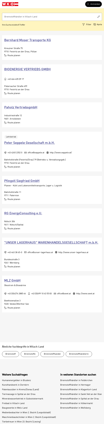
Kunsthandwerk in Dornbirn (15, 385)
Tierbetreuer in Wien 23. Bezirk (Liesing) (21, 422)
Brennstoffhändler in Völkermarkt (76, 403)
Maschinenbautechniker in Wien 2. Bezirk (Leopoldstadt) (29, 417)
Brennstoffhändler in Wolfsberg (75, 408)
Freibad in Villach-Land (13, 403)
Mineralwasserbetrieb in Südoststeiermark (22, 399)
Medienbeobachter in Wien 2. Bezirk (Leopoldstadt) (26, 413)
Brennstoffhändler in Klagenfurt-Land (78, 390)
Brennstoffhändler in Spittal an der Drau (79, 399)
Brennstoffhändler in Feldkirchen (76, 380)
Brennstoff (10, 354)
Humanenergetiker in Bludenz (16, 380)
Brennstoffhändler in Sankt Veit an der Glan (81, 394)
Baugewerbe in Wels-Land (14, 408)
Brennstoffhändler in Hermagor (75, 385)
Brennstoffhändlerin (79, 354)
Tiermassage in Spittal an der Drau (18, 394)
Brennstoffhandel (52, 354)
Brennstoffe (29, 354)
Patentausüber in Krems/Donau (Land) (20, 390)
